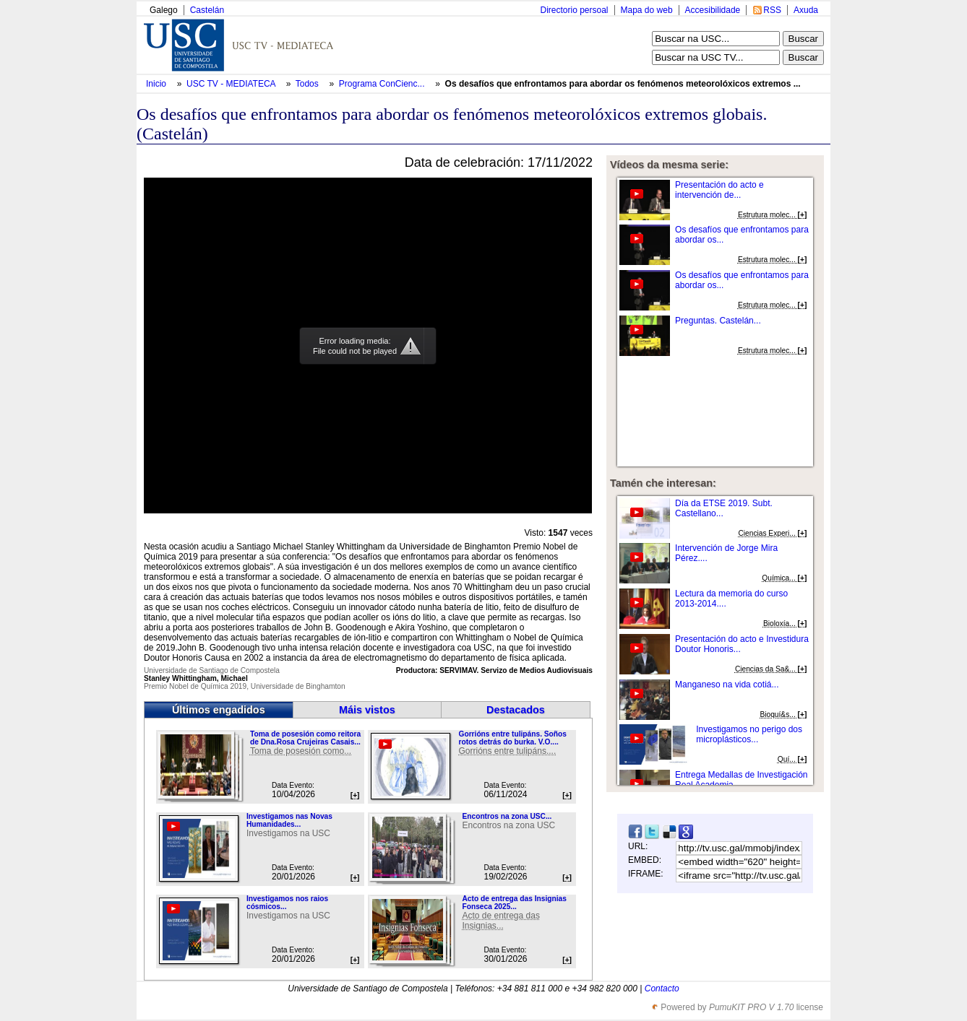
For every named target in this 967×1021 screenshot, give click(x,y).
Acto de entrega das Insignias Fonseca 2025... (514, 903)
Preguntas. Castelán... (718, 321)
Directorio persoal (574, 10)
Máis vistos (367, 710)
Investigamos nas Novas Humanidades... (289, 820)
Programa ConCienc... (382, 84)
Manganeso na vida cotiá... (726, 684)
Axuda (806, 10)
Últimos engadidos (218, 710)
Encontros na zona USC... (506, 816)
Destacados (515, 710)
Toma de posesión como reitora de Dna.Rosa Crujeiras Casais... (305, 738)
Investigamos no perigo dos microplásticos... (749, 734)
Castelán (207, 10)
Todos (308, 84)
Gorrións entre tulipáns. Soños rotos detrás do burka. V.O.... (512, 738)
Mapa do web (647, 10)
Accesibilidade (713, 10)
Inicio (157, 84)
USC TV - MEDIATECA (232, 84)
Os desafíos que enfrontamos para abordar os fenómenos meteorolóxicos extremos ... (623, 84)
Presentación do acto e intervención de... (719, 190)
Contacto (662, 988)
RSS (772, 10)
